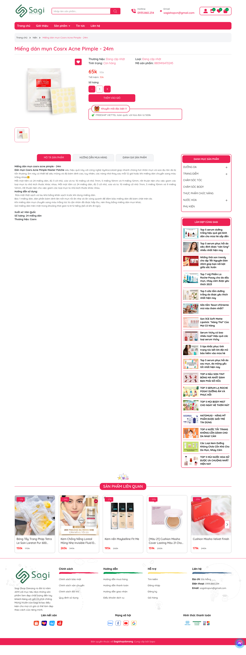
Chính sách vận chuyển (71, 585)
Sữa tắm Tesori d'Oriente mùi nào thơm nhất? (214, 306)
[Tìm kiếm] (115, 11)
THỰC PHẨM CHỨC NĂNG (198, 193)
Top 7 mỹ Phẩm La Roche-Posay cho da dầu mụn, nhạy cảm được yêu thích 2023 (214, 279)
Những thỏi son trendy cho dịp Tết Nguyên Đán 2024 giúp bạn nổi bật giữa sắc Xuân (214, 262)
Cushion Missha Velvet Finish (211, 539)
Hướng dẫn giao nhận (115, 591)
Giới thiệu (42, 25)
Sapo (152, 641)
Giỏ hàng (153, 597)
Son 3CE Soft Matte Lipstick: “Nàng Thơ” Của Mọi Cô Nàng (214, 322)
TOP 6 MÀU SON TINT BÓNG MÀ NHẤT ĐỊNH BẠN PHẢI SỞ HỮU (212, 377)
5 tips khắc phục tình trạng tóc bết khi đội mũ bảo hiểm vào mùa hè (214, 350)
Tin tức (80, 25)
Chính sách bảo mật (70, 579)
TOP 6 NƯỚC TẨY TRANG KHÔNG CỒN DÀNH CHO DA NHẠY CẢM (214, 433)
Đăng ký (152, 591)
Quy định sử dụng (68, 597)
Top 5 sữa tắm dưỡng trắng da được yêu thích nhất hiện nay (214, 294)
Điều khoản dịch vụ (113, 597)
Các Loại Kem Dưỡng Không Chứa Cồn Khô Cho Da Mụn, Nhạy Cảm (214, 446)
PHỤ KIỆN (189, 206)
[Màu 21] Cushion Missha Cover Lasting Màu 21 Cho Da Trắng (165, 541)
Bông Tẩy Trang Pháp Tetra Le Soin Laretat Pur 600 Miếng (34, 541)
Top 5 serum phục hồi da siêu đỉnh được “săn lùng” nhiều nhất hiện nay (214, 247)
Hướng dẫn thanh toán (115, 585)
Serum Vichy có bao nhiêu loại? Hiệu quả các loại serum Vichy (214, 336)
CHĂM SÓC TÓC (192, 180)
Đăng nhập (154, 585)
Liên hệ (95, 25)
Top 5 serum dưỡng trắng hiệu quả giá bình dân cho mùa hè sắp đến (214, 233)
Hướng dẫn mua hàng (115, 579)
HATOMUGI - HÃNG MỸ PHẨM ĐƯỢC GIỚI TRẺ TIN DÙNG (213, 419)
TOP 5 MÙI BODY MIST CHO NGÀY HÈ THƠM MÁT (214, 403)
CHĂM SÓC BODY (193, 186)
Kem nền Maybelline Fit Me (122, 539)
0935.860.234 (146, 13)
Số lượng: (93, 82)
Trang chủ (23, 25)
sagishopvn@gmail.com (178, 13)
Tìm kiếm (153, 579)
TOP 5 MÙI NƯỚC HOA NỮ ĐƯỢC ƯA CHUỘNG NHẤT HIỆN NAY (214, 460)
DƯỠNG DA (190, 167)
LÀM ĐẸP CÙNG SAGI (206, 222)
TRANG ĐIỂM (191, 173)
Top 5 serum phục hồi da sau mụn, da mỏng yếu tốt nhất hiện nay (214, 363)
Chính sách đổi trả (69, 591)
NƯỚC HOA (190, 200)
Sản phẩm (61, 25)
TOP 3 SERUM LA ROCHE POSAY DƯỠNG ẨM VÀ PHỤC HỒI (214, 391)
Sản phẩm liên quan (123, 486)
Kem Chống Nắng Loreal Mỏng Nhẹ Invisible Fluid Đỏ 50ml (78, 541)
